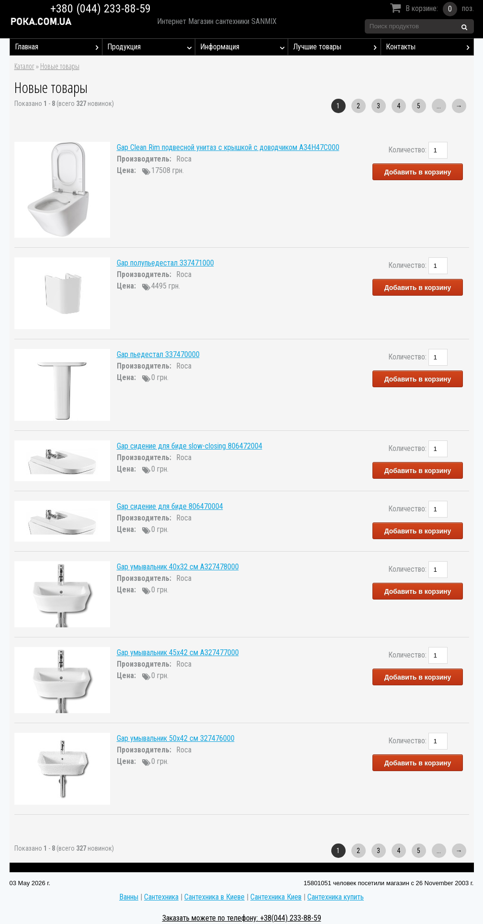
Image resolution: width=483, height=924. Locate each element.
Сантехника (161, 896)
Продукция (151, 47)
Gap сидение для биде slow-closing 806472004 (189, 445)
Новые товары (59, 66)
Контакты (429, 47)
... (439, 106)
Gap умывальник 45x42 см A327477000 (178, 652)
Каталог (24, 66)
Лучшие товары (337, 47)
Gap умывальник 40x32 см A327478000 (178, 566)
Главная (58, 47)
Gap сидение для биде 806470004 (170, 506)
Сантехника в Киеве (214, 896)
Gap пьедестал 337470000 (158, 354)
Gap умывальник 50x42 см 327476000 (176, 738)
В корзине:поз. (430, 9)
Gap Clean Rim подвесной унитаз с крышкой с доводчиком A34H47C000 (228, 147)
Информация (244, 47)
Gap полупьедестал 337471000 (165, 262)
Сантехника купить (335, 896)
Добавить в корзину (417, 172)
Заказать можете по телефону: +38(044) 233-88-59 (241, 918)
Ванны (128, 896)
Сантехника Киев (276, 896)
